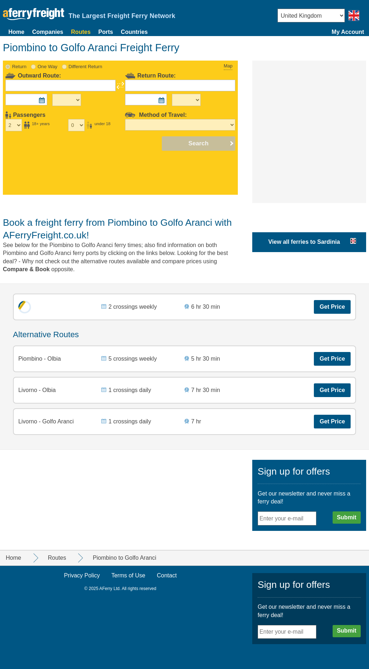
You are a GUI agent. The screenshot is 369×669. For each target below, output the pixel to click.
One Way (47, 66)
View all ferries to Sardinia (304, 242)
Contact (167, 575)
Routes (80, 32)
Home (16, 32)
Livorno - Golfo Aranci (46, 421)
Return (19, 66)
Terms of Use (128, 575)
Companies (47, 32)
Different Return (85, 66)
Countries (134, 32)
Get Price (332, 307)
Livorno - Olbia (37, 390)
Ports (105, 32)
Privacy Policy (82, 575)
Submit (346, 517)
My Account (348, 32)
